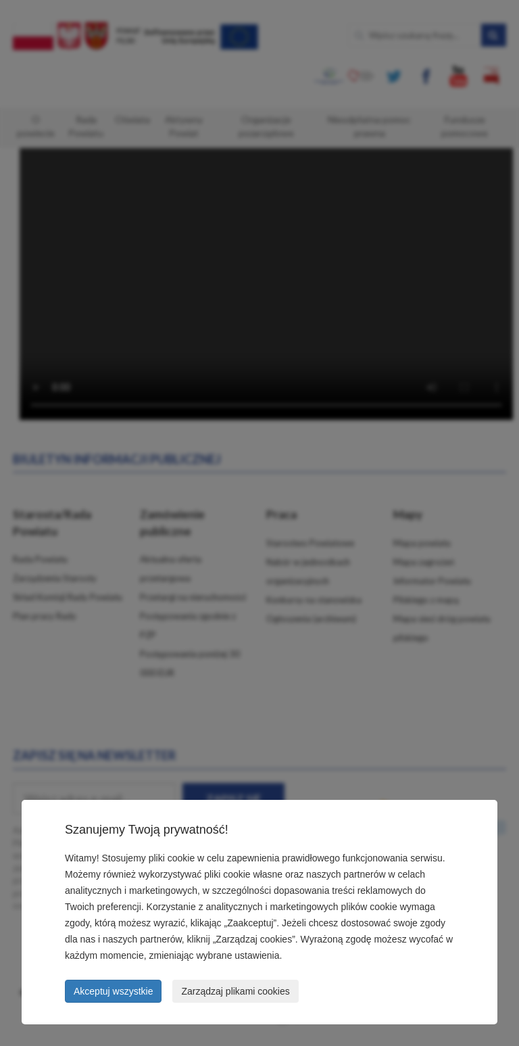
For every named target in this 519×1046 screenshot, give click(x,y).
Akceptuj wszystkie (113, 991)
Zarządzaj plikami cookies (235, 991)
